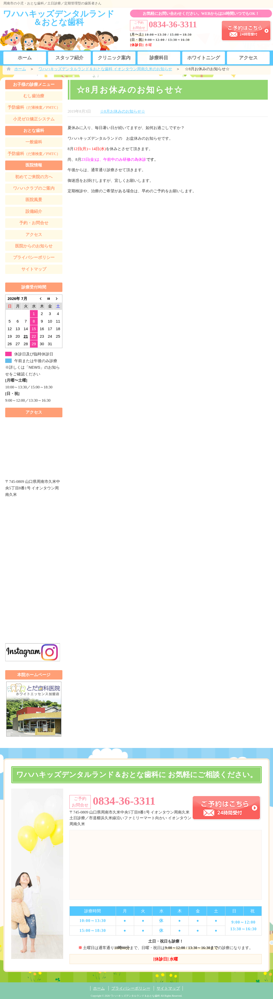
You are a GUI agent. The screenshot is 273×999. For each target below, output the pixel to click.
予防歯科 (34, 107)
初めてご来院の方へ (34, 177)
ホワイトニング (203, 57)
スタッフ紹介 (69, 57)
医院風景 (33, 199)
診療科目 (159, 57)
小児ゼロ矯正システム (34, 119)
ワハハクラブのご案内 (34, 188)
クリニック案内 (114, 57)
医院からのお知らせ (34, 246)
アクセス (248, 57)
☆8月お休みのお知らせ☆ (122, 111)
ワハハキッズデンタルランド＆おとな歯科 (58, 18)
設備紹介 (33, 211)
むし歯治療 (33, 96)
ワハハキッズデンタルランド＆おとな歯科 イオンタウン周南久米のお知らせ (105, 69)
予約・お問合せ (33, 223)
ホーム (25, 57)
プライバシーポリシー (34, 257)
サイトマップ (33, 269)
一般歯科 (33, 142)
